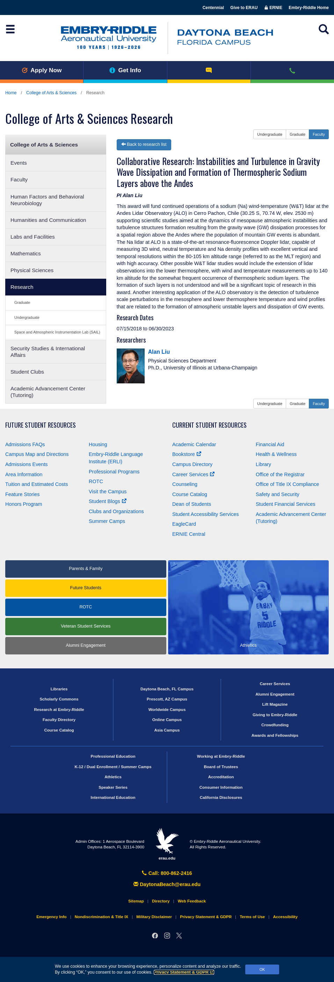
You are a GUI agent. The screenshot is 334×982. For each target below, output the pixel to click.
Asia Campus (167, 730)
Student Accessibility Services (205, 514)
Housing (98, 444)
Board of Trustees (221, 767)
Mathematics (25, 253)
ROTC (96, 481)
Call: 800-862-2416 (167, 873)
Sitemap (136, 901)
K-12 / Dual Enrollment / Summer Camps (112, 767)
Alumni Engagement (86, 645)
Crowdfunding (275, 725)
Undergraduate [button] (269, 134)
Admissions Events (26, 464)
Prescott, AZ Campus (167, 699)
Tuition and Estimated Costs (36, 484)
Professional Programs (114, 471)
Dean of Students (191, 504)
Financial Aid (270, 444)
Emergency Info (51, 917)
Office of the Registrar (280, 474)
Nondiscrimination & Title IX (101, 917)
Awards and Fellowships (275, 735)
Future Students (85, 587)
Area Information (23, 474)
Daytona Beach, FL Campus (167, 689)
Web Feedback (192, 901)
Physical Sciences (31, 270)
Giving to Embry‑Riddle (275, 715)
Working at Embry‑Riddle (221, 756)
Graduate (22, 302)
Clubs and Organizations (116, 511)
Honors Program (23, 504)
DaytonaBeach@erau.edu (167, 884)
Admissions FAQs (25, 444)
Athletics (113, 777)
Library (263, 464)
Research (21, 287)
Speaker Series (113, 787)
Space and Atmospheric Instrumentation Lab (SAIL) (57, 332)
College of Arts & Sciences (51, 92)
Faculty (19, 179)
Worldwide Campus (167, 709)
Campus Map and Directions (37, 454)
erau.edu (167, 844)
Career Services (193, 474)
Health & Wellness (276, 454)
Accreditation (221, 777)
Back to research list (144, 144)
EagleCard (184, 524)
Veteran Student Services (85, 626)
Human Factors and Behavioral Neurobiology (47, 200)
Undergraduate (26, 317)
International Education (113, 797)
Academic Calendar (194, 444)
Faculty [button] (319, 134)
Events (18, 163)
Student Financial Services (285, 504)
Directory (161, 901)
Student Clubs (27, 372)
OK (262, 969)
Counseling (184, 484)
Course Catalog (189, 494)
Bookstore (186, 454)
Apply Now (42, 70)
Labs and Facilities (32, 237)
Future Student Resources (40, 425)
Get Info (125, 70)
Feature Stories (22, 494)
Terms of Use (252, 917)
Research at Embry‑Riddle (59, 709)
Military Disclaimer (154, 917)
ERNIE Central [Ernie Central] (188, 534)
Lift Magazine (275, 704)
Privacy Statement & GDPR (184, 972)
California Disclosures (221, 797)
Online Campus (167, 720)
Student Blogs (107, 501)
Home (11, 92)
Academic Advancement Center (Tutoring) (47, 391)
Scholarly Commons (58, 699)
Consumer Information (220, 787)
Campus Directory (192, 464)
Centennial (213, 7)
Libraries (59, 689)
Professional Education (113, 756)
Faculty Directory (59, 720)
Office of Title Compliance (287, 484)
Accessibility (285, 917)
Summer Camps (107, 521)
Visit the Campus (108, 491)
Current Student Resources (209, 425)
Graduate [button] (297, 134)
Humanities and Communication (48, 220)
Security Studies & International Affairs (47, 351)
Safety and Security (277, 494)
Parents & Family (85, 568)
